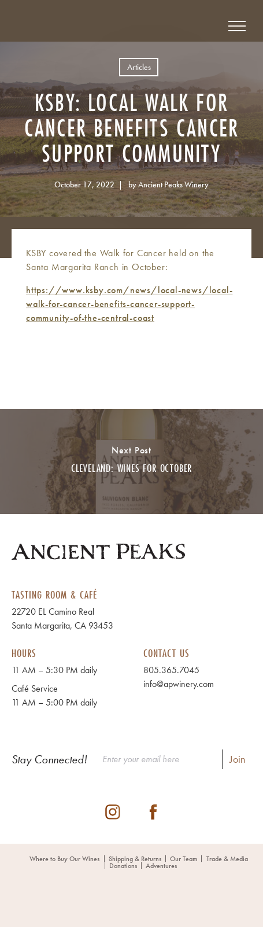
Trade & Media (227, 858)
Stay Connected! (49, 759)
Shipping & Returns (135, 858)
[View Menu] (237, 26)
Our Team (183, 858)
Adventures (161, 865)
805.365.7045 (171, 670)
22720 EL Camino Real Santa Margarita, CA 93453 (62, 618)
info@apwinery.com (178, 684)
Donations (123, 865)
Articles (139, 67)
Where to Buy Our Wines (64, 858)
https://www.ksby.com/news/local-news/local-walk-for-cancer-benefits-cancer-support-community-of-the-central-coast (129, 304)
